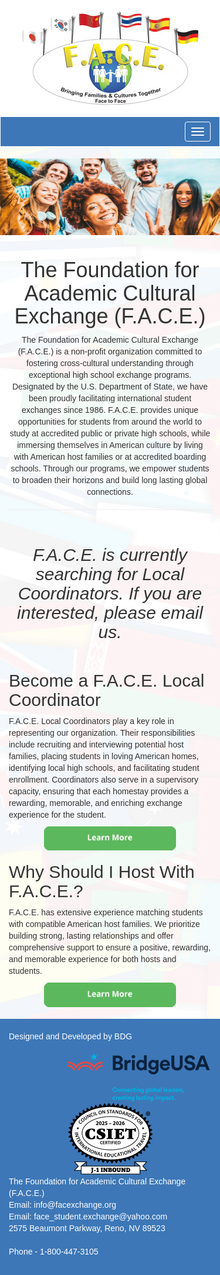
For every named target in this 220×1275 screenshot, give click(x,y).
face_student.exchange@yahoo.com (100, 1216)
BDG (123, 1036)
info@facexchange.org (75, 1204)
